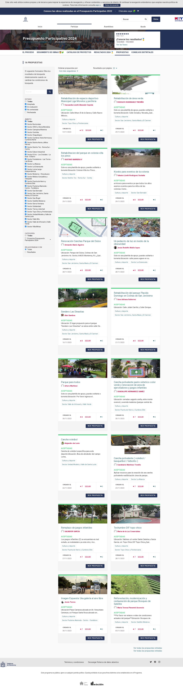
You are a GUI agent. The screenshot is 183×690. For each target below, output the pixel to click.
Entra (156, 19)
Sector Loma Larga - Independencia (33, 170)
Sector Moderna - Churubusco (37, 174)
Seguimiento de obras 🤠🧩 (50, 52)
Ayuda (143, 27)
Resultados (30, 252)
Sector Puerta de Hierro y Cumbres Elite (35, 182)
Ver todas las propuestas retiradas (147, 648)
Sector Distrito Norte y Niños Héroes (36, 143)
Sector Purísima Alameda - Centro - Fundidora (36, 187)
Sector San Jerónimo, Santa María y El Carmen (36, 194)
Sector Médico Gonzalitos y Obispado (36, 178)
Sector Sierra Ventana (34, 204)
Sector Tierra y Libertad (35, 209)
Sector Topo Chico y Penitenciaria (38, 212)
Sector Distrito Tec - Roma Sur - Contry (38, 148)
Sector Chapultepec (33, 135)
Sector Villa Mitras (33, 227)
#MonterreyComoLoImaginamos (37, 42)
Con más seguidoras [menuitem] (67, 71)
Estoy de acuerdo (112, 5)
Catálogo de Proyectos (79, 52)
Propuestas (122, 52)
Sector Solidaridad (33, 206)
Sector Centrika (32, 132)
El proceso (28, 52)
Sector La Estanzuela (34, 167)
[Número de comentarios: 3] (101, 130)
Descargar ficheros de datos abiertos (103, 662)
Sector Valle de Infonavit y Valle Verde (38, 223)
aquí (98, 5)
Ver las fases (121, 45)
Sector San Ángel (32, 198)
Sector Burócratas (33, 124)
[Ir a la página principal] (25, 19)
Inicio (40, 27)
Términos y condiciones (74, 662)
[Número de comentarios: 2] (154, 270)
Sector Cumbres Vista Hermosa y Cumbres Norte (38, 139)
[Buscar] (36, 91)
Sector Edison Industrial (35, 152)
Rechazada (30, 112)
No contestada (31, 110)
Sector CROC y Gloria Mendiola (37, 127)
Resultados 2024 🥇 (103, 52)
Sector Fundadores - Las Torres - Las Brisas (38, 160)
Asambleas (108, 27)
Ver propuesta (96, 139)
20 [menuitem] (114, 68)
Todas (28, 101)
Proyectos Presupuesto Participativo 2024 (35, 239)
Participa (74, 27)
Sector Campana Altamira (36, 130)
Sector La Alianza (32, 164)
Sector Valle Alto (32, 219)
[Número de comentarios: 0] (101, 200)
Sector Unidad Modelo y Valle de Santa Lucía (38, 215)
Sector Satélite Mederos (35, 201)
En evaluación (31, 107)
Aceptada (30, 104)
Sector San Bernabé (33, 191)
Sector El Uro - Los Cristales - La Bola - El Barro (38, 156)
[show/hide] (51, 239)
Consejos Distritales (142, 52)
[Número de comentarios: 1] (154, 130)
